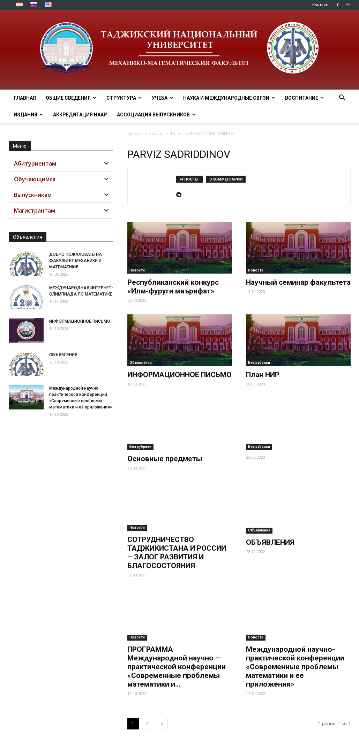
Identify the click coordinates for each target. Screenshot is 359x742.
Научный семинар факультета (298, 282)
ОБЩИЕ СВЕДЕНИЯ (71, 98)
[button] (342, 98)
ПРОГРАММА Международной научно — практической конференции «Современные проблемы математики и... (176, 650)
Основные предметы (164, 458)
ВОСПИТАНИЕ (304, 98)
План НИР (262, 374)
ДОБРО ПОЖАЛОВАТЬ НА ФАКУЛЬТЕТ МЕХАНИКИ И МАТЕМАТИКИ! (75, 260)
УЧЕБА (162, 98)
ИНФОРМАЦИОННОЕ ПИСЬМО (179, 374)
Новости (137, 270)
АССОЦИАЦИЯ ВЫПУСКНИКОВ (156, 114)
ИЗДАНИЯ (28, 114)
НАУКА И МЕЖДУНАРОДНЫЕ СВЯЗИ (229, 98)
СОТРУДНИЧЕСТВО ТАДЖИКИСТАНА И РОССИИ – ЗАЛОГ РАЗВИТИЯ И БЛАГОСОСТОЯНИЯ (176, 536)
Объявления (140, 363)
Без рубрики (259, 363)
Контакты (321, 5)
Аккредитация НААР (80, 114)
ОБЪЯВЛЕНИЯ (270, 542)
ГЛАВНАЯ (25, 98)
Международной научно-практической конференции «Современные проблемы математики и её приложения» (295, 650)
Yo (348, 5)
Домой (135, 134)
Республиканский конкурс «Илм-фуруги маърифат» (173, 286)
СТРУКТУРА (124, 98)
